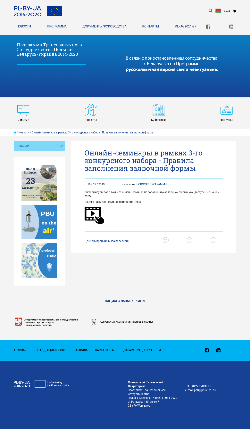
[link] (208, 27)
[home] (15, 132)
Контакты (150, 26)
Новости (24, 26)
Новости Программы (152, 184)
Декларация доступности (141, 350)
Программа (57, 26)
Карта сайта (104, 350)
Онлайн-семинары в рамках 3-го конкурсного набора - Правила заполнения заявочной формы (93, 132)
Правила (81, 350)
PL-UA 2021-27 (185, 26)
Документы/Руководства (104, 26)
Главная (20, 350)
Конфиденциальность (50, 350)
